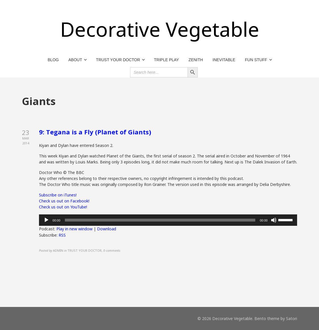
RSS (62, 235)
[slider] (160, 220)
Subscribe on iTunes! (58, 195)
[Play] (46, 220)
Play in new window (74, 228)
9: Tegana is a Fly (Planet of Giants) (95, 132)
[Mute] (274, 220)
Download (106, 228)
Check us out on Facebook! (64, 201)
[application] (168, 220)
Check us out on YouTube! (63, 207)
